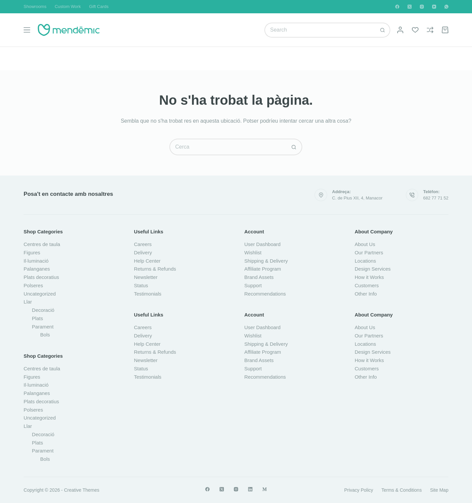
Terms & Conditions (401, 490)
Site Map (439, 490)
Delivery (143, 252)
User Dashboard (262, 244)
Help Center (147, 261)
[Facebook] (397, 7)
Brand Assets (258, 277)
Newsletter (145, 277)
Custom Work (68, 6)
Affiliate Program (262, 269)
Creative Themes (81, 490)
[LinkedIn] (250, 489)
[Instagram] (422, 7)
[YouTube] (434, 7)
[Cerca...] (319, 30)
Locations (365, 261)
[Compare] (430, 30)
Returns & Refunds (155, 269)
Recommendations (265, 294)
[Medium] (264, 489)
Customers (367, 285)
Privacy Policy (358, 490)
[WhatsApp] (446, 7)
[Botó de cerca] (382, 30)
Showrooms (35, 6)
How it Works (369, 277)
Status (141, 285)
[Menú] (27, 30)
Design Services (373, 269)
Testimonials (147, 294)
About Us (365, 244)
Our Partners (369, 252)
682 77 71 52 (435, 197)
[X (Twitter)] (410, 7)
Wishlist (252, 252)
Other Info (366, 294)
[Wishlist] (415, 30)
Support (253, 285)
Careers (142, 244)
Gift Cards (99, 6)
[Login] (400, 30)
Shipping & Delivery (266, 261)
